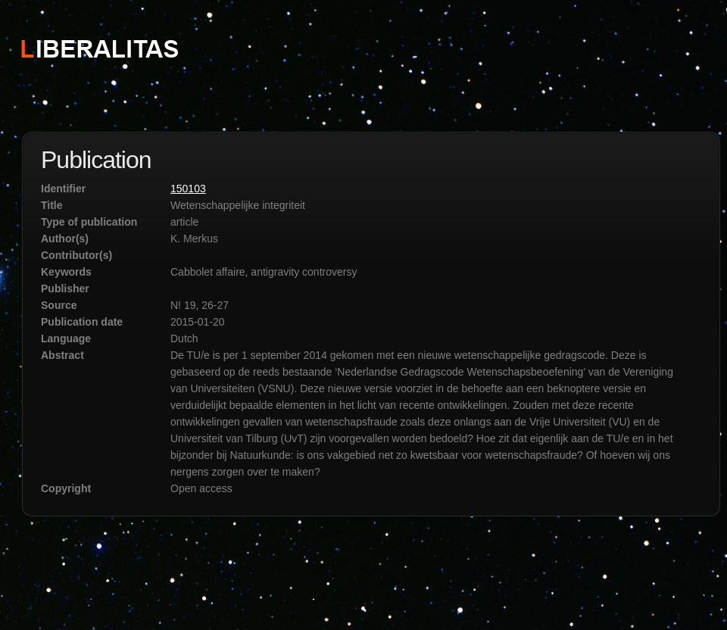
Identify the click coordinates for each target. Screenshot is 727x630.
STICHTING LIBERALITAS (99, 47)
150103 (188, 188)
